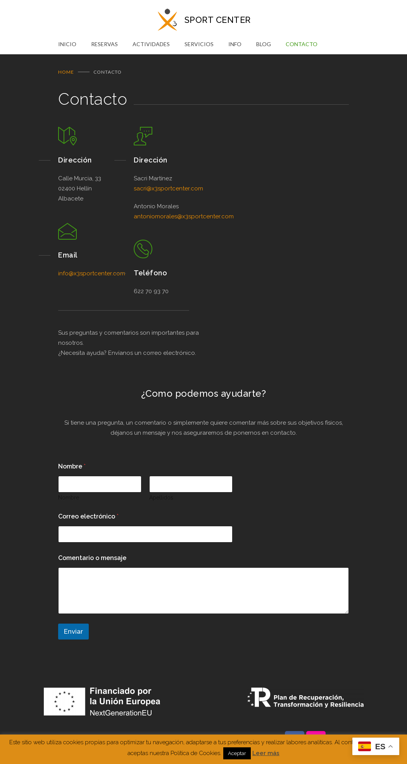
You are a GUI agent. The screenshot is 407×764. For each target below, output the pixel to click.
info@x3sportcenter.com (91, 273)
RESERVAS (104, 44)
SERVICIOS (199, 44)
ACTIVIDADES (151, 44)
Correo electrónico (88, 516)
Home (66, 71)
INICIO (67, 44)
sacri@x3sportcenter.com (168, 188)
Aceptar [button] (237, 753)
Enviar (73, 631)
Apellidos (161, 497)
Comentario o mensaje (92, 557)
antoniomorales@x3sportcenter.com (184, 216)
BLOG (263, 44)
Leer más (265, 753)
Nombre (68, 497)
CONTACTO (301, 44)
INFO (234, 44)
